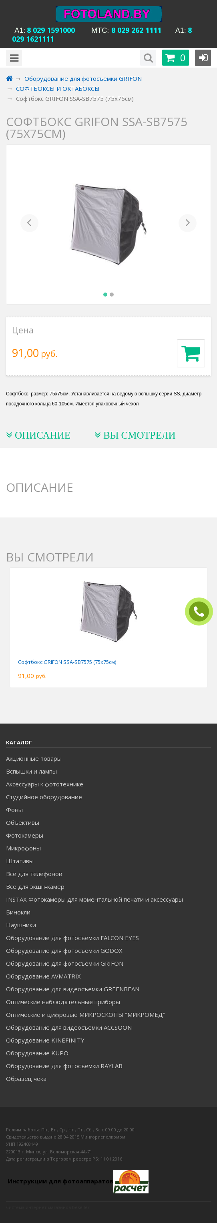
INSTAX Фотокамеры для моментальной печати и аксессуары (94, 899)
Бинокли (18, 912)
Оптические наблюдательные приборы (63, 1002)
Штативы (20, 861)
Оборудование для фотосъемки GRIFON (64, 963)
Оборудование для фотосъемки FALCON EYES (72, 938)
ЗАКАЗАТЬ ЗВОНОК (202, 612)
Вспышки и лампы (31, 771)
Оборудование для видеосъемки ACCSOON (69, 1027)
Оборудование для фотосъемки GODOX (64, 950)
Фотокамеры (24, 835)
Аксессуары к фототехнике (44, 784)
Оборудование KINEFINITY (45, 1040)
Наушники (21, 925)
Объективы (22, 822)
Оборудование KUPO (37, 1053)
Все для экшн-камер (35, 886)
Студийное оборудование (44, 797)
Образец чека (26, 1079)
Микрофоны (23, 848)
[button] (29, 224)
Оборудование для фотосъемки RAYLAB (64, 1066)
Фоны (14, 810)
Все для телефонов (34, 874)
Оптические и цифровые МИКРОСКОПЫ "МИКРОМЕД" (85, 1014)
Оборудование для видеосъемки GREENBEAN (72, 989)
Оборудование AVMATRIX (43, 976)
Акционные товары (34, 758)
